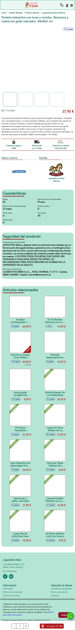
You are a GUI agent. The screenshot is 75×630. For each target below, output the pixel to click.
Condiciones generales (61, 588)
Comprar (54, 626)
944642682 (11, 571)
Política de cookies (11, 595)
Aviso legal (8, 588)
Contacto (55, 595)
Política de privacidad (12, 592)
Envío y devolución (59, 592)
